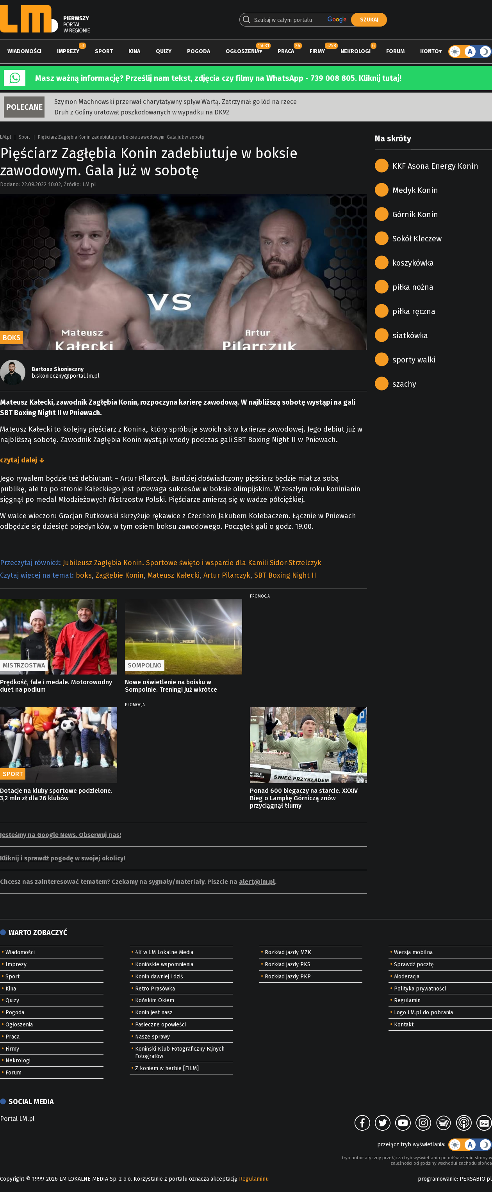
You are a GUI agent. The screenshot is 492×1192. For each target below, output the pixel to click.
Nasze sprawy (152, 1036)
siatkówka (410, 335)
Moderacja (406, 976)
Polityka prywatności (420, 988)
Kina (134, 51)
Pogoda (198, 51)
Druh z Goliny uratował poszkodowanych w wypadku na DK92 (141, 112)
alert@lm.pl (257, 881)
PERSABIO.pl (476, 1179)
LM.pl (5, 137)
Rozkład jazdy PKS (287, 964)
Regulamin (407, 1000)
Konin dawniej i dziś (159, 976)
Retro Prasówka (155, 988)
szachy (404, 384)
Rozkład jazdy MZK (288, 952)
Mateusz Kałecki (174, 575)
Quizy (163, 51)
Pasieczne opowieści (160, 1024)
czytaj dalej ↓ (22, 460)
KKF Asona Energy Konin (435, 166)
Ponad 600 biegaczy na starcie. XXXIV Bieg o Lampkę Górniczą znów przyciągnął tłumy (304, 798)
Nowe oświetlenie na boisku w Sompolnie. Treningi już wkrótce (171, 685)
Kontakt (404, 1024)
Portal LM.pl (17, 1118)
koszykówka (413, 263)
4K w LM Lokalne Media (164, 952)
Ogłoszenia (242, 51)
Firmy (317, 51)
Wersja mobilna (413, 952)
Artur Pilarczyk (226, 575)
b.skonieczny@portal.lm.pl (66, 376)
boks (84, 575)
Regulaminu (254, 1179)
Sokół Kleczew (417, 238)
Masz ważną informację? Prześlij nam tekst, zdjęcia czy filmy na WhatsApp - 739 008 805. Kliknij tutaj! (218, 78)
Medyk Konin (415, 190)
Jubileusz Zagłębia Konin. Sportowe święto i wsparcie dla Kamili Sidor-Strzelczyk (192, 563)
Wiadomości (24, 51)
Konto (429, 51)
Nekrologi (355, 51)
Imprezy (68, 51)
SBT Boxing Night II (285, 575)
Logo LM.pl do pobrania (423, 1012)
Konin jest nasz (154, 1012)
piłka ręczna (413, 311)
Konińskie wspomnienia (164, 964)
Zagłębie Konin (120, 575)
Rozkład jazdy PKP (288, 976)
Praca (286, 51)
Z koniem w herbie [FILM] (167, 1068)
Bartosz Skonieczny (58, 369)
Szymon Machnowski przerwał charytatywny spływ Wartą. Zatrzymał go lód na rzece (175, 101)
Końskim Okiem (154, 1000)
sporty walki (414, 359)
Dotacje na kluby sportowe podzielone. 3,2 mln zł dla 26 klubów (56, 794)
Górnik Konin (415, 214)
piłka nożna (412, 287)
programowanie (437, 1179)
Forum (395, 51)
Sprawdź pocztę (414, 964)
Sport (104, 51)
